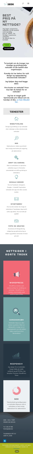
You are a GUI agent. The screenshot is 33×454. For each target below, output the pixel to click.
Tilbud (6, 45)
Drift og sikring (16, 163)
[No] (31, 448)
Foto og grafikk (16, 226)
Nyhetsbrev (16, 204)
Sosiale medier (16, 182)
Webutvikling (16, 124)
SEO (16, 143)
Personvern (16, 448)
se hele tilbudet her (22, 101)
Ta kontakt (8, 49)
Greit (17, 451)
